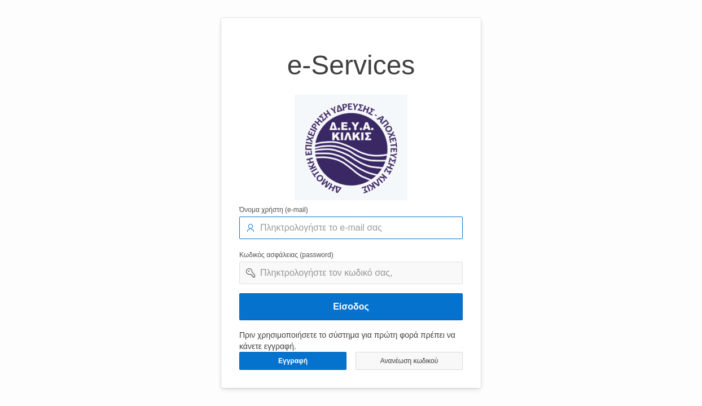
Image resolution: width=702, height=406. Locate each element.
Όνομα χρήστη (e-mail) (273, 210)
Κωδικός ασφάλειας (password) (286, 255)
